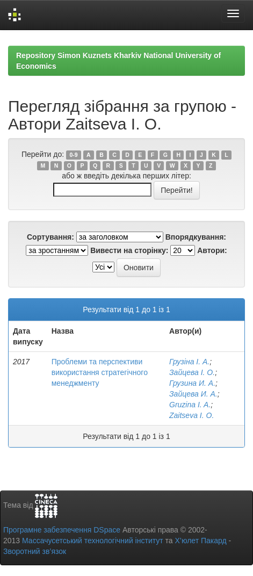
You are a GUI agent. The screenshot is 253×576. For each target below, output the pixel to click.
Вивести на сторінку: (129, 250)
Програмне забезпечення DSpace (61, 529)
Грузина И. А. (192, 383)
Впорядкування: (195, 237)
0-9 (73, 155)
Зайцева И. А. (193, 394)
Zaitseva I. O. (191, 415)
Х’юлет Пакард (201, 540)
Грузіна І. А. (189, 361)
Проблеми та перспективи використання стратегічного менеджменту (100, 372)
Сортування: (50, 237)
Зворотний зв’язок (34, 551)
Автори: (212, 250)
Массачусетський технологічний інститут (92, 540)
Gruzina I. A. (190, 404)
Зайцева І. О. (192, 372)
